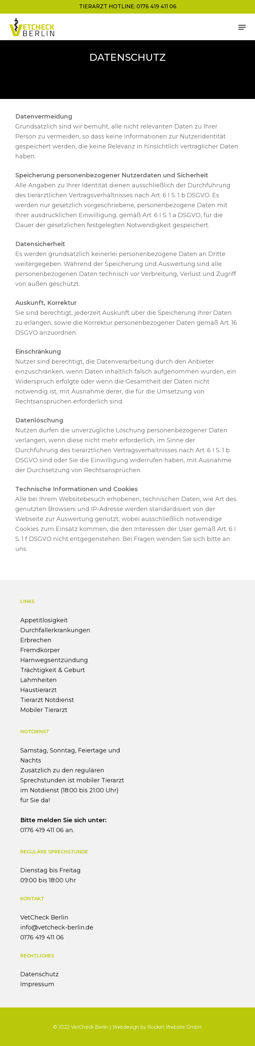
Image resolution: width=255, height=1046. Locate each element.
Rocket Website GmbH (174, 1027)
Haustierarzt (38, 690)
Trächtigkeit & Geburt (52, 670)
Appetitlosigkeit (44, 620)
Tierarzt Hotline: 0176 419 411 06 (127, 6)
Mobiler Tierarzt (43, 710)
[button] (242, 27)
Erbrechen (35, 640)
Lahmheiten (38, 680)
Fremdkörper (40, 650)
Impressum (37, 984)
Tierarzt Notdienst (47, 700)
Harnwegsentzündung (54, 660)
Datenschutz (39, 974)
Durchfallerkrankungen (55, 630)
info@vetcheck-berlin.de (56, 927)
